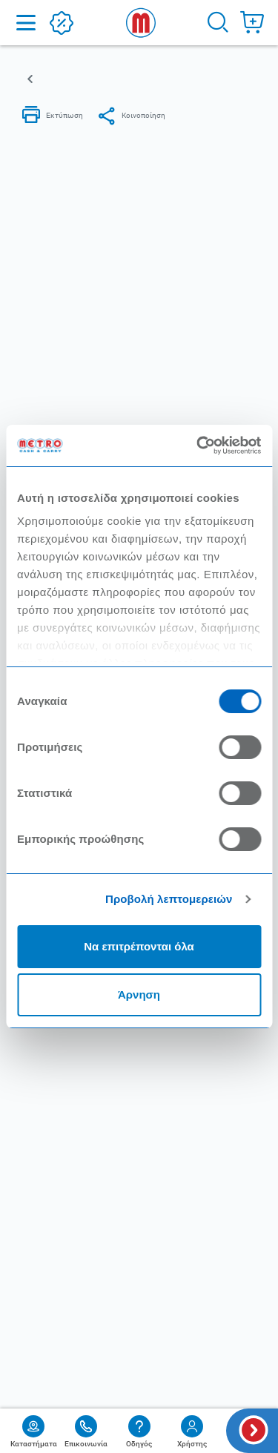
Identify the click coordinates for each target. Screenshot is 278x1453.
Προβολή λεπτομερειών (169, 899)
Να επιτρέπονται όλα (139, 946)
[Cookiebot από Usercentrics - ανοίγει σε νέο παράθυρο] (198, 445)
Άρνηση (139, 994)
